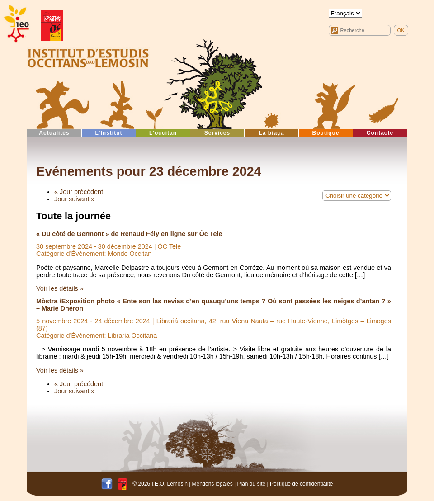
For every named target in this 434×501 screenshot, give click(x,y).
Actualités (54, 133)
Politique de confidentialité (301, 483)
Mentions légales (212, 483)
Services (217, 133)
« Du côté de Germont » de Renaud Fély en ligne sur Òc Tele (129, 233)
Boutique (326, 133)
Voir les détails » (60, 288)
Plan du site (251, 483)
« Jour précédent (78, 191)
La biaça (271, 133)
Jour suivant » (74, 199)
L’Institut (109, 133)
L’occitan (163, 133)
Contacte (380, 133)
